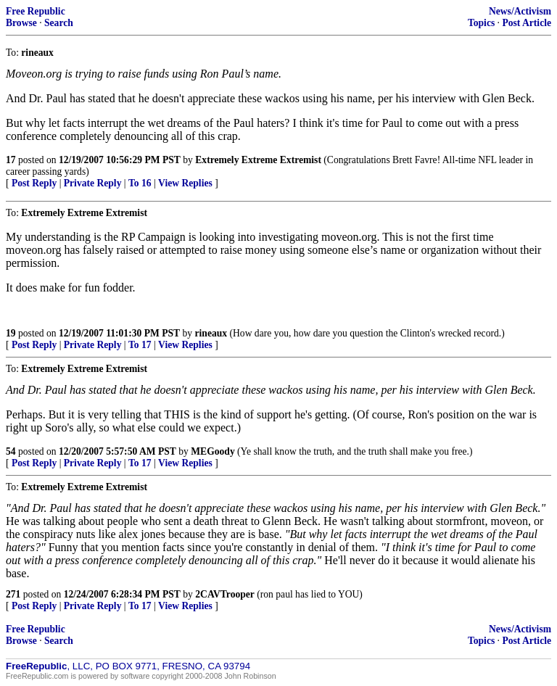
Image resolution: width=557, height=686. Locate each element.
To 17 (140, 344)
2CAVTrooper (225, 594)
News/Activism (520, 11)
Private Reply (93, 183)
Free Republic (35, 11)
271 (13, 594)
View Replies (185, 183)
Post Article (526, 22)
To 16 (140, 183)
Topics (481, 22)
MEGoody (212, 451)
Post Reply (34, 183)
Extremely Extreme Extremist (258, 159)
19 (11, 333)
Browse (21, 22)
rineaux (211, 333)
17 (11, 159)
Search (58, 22)
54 (11, 451)
